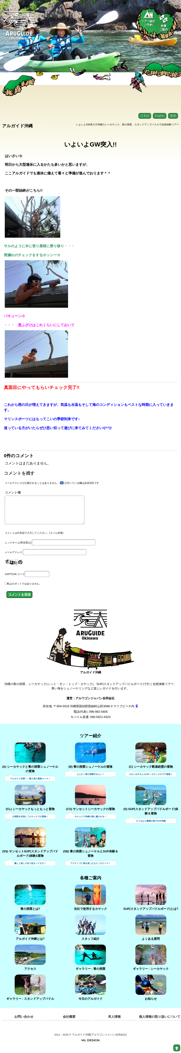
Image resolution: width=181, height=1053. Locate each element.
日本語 (145, 115)
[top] (176, 1048)
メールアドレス (13, 557)
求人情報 (114, 1021)
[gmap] (136, 710)
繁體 (173, 115)
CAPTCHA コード (15, 578)
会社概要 (69, 1021)
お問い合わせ (23, 1021)
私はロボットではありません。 (24, 588)
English (159, 115)
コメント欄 (13, 492)
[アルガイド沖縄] (90, 631)
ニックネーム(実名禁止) (18, 547)
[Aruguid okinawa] (19, 28)
